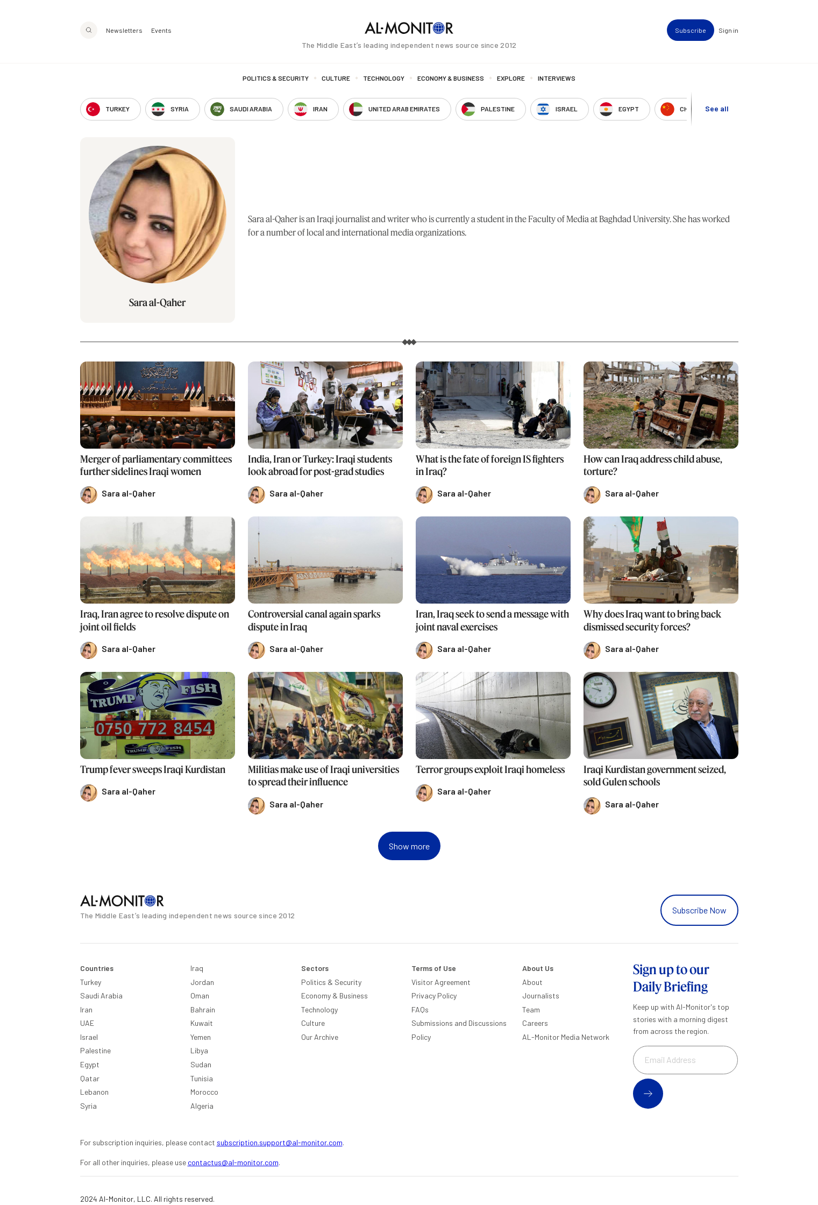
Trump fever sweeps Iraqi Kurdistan (152, 769)
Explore (511, 78)
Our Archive (319, 1036)
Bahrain (202, 1009)
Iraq (196, 968)
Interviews (556, 78)
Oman (199, 995)
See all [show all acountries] (717, 108)
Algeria (202, 1105)
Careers (535, 1022)
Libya (199, 1050)
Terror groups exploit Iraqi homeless (490, 769)
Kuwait (201, 1022)
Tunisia (201, 1078)
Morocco (204, 1091)
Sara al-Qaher (157, 302)
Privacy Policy (434, 995)
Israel (89, 1036)
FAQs (420, 1009)
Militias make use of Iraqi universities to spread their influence (323, 775)
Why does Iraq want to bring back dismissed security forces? (652, 620)
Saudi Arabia (101, 995)
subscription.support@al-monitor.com (280, 1142)
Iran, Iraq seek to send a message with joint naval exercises (492, 620)
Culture (336, 78)
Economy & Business (450, 78)
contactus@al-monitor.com (233, 1162)
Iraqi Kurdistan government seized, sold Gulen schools (655, 775)
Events (161, 30)
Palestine (95, 1050)
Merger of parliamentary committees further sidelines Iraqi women (156, 465)
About (532, 982)
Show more (409, 846)
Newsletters (124, 30)
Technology (383, 78)
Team (531, 1009)
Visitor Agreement (441, 982)
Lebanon (94, 1091)
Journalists (540, 995)
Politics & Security (276, 78)
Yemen (200, 1036)
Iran (86, 1009)
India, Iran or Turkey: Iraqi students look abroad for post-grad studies (320, 465)
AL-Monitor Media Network (565, 1036)
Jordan (202, 982)
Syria (88, 1105)
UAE (87, 1022)
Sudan (200, 1064)
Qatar (89, 1078)
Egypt (89, 1064)
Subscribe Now (699, 910)
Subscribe (690, 30)
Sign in (728, 30)
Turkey (90, 982)
